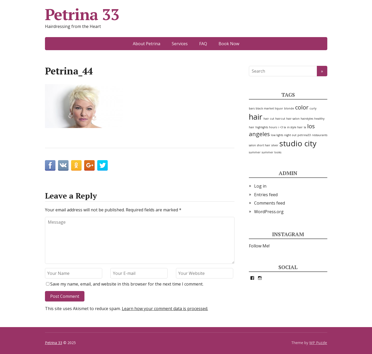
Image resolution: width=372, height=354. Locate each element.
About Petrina (146, 44)
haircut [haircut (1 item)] (280, 118)
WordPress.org (269, 211)
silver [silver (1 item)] (274, 145)
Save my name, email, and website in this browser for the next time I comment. (126, 284)
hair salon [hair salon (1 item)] (293, 118)
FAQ (203, 44)
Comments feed (269, 203)
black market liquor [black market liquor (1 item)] (269, 108)
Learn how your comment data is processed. (165, 308)
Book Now (229, 44)
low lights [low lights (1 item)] (277, 135)
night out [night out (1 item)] (290, 135)
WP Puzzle (318, 342)
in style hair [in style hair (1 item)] (295, 127)
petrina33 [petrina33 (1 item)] (304, 135)
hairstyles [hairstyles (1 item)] (307, 118)
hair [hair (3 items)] (255, 117)
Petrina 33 (82, 14)
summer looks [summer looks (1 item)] (271, 152)
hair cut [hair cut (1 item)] (269, 118)
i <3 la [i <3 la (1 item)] (282, 127)
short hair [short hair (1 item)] (263, 145)
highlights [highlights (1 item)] (261, 127)
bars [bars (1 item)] (252, 108)
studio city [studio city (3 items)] (298, 143)
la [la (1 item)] (305, 127)
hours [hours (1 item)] (273, 127)
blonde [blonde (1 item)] (289, 108)
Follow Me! (259, 246)
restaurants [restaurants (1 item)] (319, 135)
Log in (260, 186)
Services (180, 44)
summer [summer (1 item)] (255, 152)
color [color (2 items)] (301, 107)
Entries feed (266, 195)
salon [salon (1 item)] (252, 145)
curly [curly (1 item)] (313, 108)
